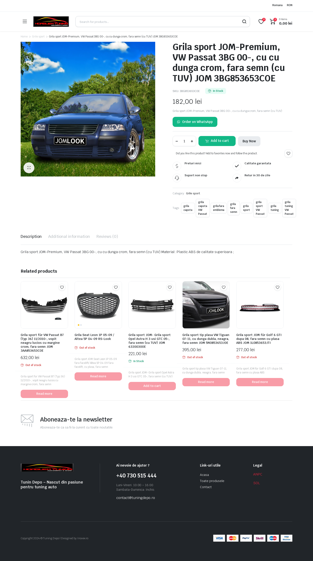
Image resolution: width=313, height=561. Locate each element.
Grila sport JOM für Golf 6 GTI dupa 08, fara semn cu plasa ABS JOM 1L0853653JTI (258, 339)
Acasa (204, 475)
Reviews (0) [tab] (107, 236)
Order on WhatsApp (195, 121)
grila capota (187, 208)
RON (289, 5)
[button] (28, 167)
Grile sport (38, 36)
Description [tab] (31, 236)
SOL (256, 483)
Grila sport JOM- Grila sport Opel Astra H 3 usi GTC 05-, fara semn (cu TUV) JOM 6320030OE (149, 341)
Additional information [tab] (69, 236)
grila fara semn (233, 208)
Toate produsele (212, 481)
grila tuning (275, 208)
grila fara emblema (219, 208)
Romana (277, 5)
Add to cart (220, 141)
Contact (206, 487)
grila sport (246, 208)
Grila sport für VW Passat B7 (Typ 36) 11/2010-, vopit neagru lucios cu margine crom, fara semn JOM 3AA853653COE (42, 343)
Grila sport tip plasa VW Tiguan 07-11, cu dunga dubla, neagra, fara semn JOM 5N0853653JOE (205, 339)
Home (24, 36)
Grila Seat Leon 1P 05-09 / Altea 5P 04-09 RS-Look (94, 337)
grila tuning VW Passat (289, 208)
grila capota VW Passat (202, 208)
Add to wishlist (288, 153)
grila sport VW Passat (260, 208)
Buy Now (249, 141)
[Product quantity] (184, 141)
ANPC (257, 474)
